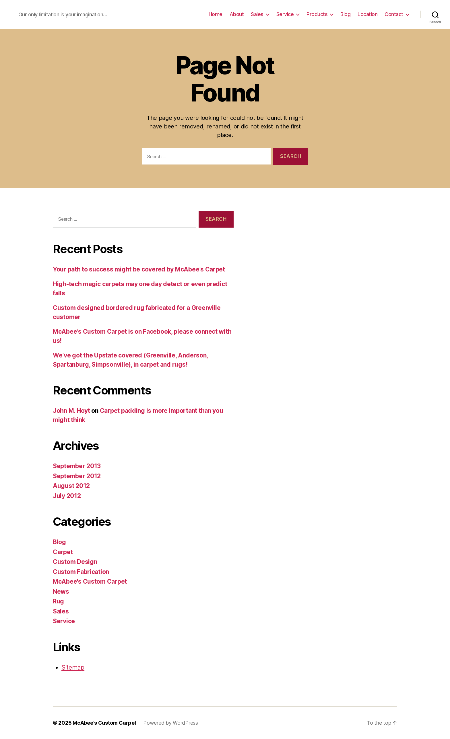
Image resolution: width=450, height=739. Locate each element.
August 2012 (71, 485)
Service (285, 14)
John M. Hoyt (71, 410)
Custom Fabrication (81, 571)
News (61, 591)
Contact (394, 14)
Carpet (63, 552)
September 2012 (77, 476)
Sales (257, 14)
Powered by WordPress (170, 723)
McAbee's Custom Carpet (90, 581)
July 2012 (67, 495)
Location (367, 14)
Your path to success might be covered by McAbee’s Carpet (139, 269)
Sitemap (72, 667)
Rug (58, 601)
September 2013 (77, 466)
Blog (345, 14)
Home (215, 14)
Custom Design (75, 561)
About (237, 14)
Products (317, 14)
